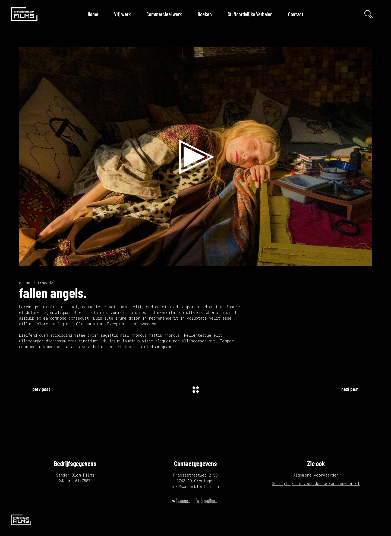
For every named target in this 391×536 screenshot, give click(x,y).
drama (24, 282)
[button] (195, 157)
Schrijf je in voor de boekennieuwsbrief (316, 483)
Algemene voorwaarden (316, 475)
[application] (195, 156)
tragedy (45, 282)
